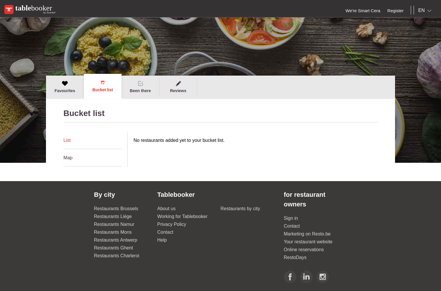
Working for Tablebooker (182, 216)
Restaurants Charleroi (116, 255)
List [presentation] (67, 140)
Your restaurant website (308, 241)
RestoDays (295, 257)
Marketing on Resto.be (307, 233)
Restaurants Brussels (116, 208)
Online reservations (304, 249)
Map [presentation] (67, 157)
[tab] (92, 140)
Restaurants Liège (113, 216)
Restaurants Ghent (113, 247)
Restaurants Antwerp (115, 240)
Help (162, 240)
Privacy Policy (171, 224)
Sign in (291, 218)
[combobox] (426, 10)
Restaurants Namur (114, 224)
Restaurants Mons (113, 232)
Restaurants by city (240, 208)
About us (166, 208)
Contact (165, 232)
